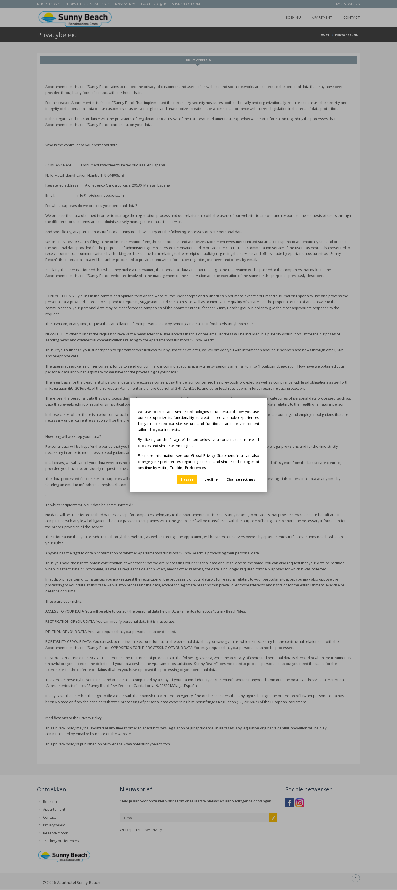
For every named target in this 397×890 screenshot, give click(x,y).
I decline (210, 479)
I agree (187, 479)
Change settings (241, 479)
